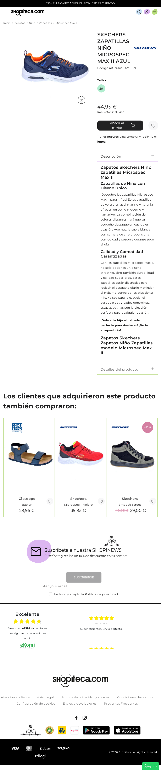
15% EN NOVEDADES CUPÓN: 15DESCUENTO (80, 3)
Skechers (78, 499)
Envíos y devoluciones (79, 703)
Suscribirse (84, 577)
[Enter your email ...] (78, 586)
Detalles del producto (127, 369)
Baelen (27, 505)
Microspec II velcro (78, 505)
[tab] (127, 156)
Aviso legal (45, 697)
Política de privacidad (101, 594)
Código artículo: (109, 68)
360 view (81, 100)
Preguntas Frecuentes (121, 703)
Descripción (127, 156)
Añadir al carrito (122, 125)
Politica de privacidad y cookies (85, 697)
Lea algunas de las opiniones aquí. (27, 636)
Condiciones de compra (135, 697)
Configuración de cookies (36, 703)
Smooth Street (129, 505)
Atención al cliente (15, 697)
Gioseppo (27, 499)
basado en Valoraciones (27, 628)
